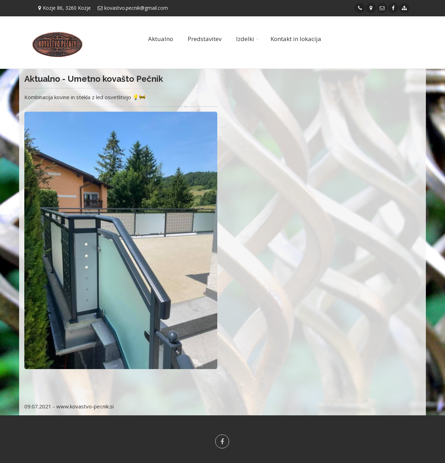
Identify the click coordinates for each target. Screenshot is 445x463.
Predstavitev (204, 39)
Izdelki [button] (245, 39)
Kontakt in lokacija (295, 39)
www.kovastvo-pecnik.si (85, 406)
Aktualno (160, 39)
